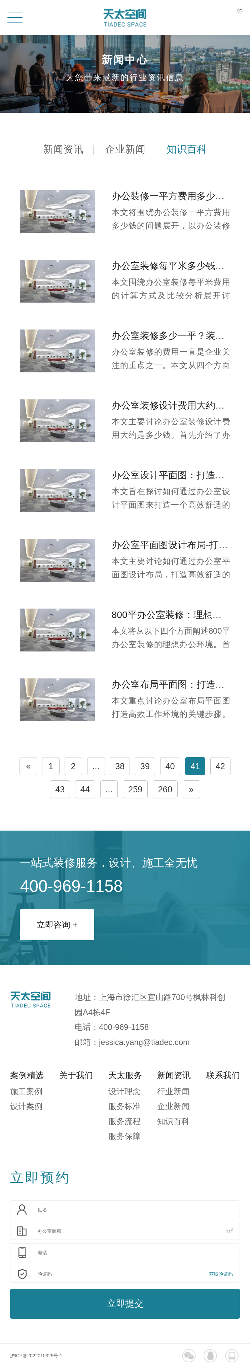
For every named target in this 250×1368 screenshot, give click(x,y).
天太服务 (125, 1075)
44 (85, 789)
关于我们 (76, 1075)
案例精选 (27, 1075)
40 (170, 766)
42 (220, 766)
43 (60, 789)
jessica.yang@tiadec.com (144, 1042)
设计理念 (124, 1091)
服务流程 (124, 1121)
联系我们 (223, 1075)
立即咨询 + (57, 924)
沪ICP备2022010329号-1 (36, 1355)
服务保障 (124, 1136)
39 (145, 766)
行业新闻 (173, 1091)
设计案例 (26, 1106)
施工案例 (26, 1091)
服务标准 (124, 1106)
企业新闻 (125, 149)
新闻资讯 (63, 149)
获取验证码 (221, 1274)
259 (135, 789)
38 (119, 766)
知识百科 (187, 149)
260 (165, 789)
